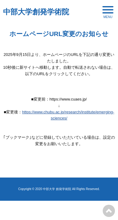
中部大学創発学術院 (36, 12)
